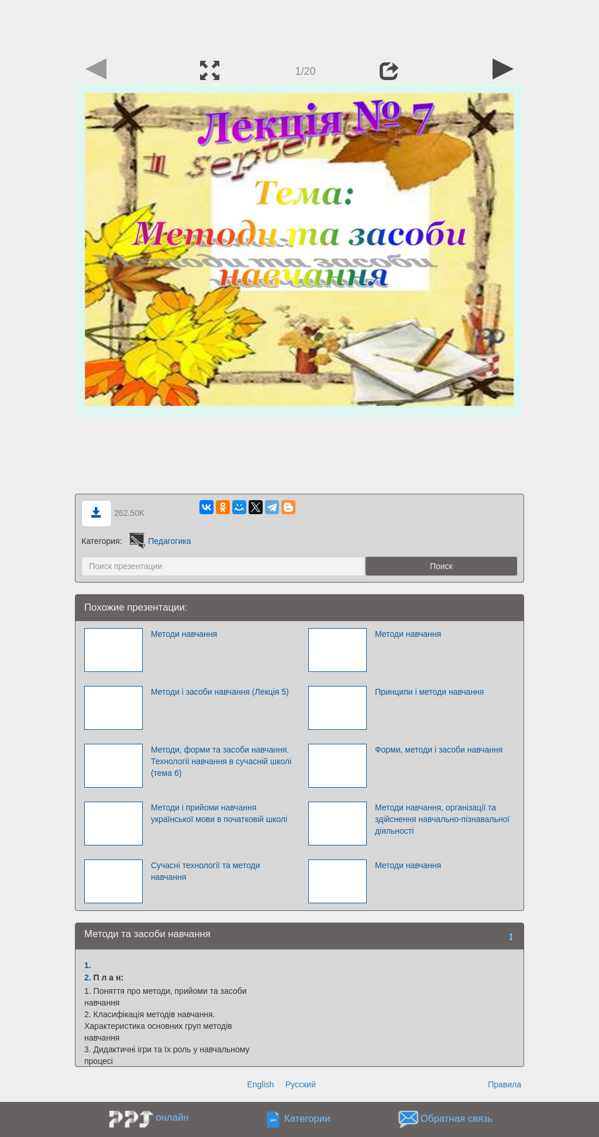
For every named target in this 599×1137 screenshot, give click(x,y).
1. (87, 965)
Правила (504, 1084)
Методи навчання (184, 634)
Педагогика (159, 541)
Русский (300, 1084)
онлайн (172, 1117)
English (260, 1084)
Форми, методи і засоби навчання (438, 749)
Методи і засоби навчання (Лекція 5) (220, 691)
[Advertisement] (299, 26)
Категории (307, 1119)
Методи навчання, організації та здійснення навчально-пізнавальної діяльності (442, 819)
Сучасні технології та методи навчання (205, 871)
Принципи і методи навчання (429, 691)
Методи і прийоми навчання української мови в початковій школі (219, 813)
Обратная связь (457, 1119)
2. (87, 977)
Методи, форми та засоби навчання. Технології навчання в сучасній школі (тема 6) (221, 761)
